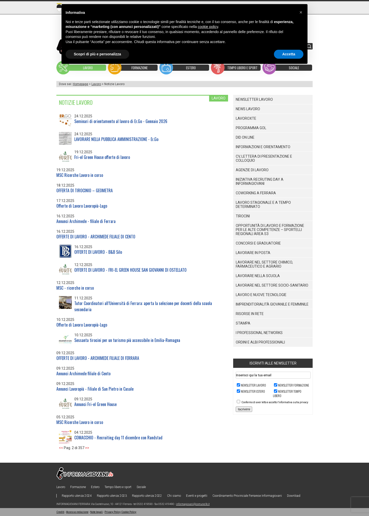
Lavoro (96, 84)
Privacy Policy (113, 512)
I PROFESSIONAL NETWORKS (259, 333)
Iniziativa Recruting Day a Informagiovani (259, 181)
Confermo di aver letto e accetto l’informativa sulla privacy (274, 402)
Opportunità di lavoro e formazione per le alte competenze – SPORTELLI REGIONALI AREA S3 (270, 230)
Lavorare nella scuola (258, 276)
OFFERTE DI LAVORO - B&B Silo (98, 252)
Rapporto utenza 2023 (112, 496)
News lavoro (248, 109)
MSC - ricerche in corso (75, 288)
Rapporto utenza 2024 (77, 496)
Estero (95, 487)
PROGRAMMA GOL (251, 128)
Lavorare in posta (253, 253)
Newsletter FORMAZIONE (293, 385)
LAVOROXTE (246, 118)
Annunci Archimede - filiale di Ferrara (86, 221)
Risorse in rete (250, 314)
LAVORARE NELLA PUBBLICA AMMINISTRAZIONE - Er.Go (116, 139)
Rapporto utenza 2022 (147, 496)
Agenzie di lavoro (252, 170)
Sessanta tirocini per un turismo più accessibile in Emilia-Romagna (127, 340)
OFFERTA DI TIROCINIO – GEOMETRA (84, 190)
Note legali (96, 512)
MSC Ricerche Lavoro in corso (79, 175)
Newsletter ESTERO (253, 391)
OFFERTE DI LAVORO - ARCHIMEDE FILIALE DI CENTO (95, 237)
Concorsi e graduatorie (258, 243)
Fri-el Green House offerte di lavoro (102, 157)
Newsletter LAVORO (253, 385)
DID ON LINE (245, 137)
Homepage (80, 84)
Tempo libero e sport (118, 487)
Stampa (243, 323)
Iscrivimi (244, 409)
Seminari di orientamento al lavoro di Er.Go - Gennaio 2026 (120, 121)
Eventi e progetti (196, 496)
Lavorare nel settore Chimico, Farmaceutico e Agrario (264, 264)
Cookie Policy (128, 512)
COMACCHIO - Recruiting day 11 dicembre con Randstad (118, 437)
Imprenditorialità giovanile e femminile (272, 304)
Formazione (78, 487)
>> (87, 448)
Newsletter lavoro (254, 99)
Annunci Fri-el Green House (95, 404)
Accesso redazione (77, 512)
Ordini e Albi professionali (260, 342)
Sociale (141, 487)
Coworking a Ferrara (256, 193)
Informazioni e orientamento (263, 147)
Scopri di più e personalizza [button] (97, 54)
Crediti (60, 512)
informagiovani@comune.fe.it (193, 504)
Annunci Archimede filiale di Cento (83, 373)
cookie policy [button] (208, 27)
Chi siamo (174, 496)
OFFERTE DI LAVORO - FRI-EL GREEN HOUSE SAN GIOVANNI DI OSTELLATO (130, 270)
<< (61, 448)
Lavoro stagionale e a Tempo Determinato (263, 204)
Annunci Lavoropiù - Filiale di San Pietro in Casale (95, 389)
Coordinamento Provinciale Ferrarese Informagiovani (247, 496)
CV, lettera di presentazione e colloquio (264, 158)
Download (293, 496)
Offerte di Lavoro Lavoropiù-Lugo (81, 206)
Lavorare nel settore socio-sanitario (272, 285)
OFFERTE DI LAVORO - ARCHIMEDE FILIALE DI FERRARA (97, 358)
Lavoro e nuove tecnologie (261, 295)
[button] (301, 12)
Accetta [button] (288, 54)
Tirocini (243, 216)
